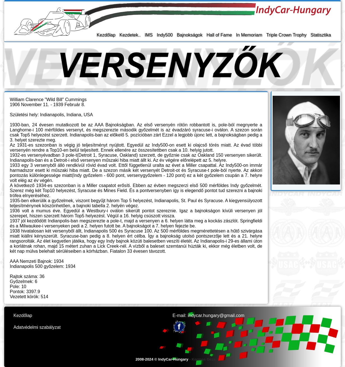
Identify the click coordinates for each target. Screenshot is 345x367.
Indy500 (165, 35)
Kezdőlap (106, 35)
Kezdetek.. (130, 35)
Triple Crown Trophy (286, 35)
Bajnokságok (190, 35)
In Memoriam (249, 35)
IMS (149, 35)
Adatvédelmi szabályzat (37, 327)
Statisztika (321, 35)
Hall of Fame (219, 35)
